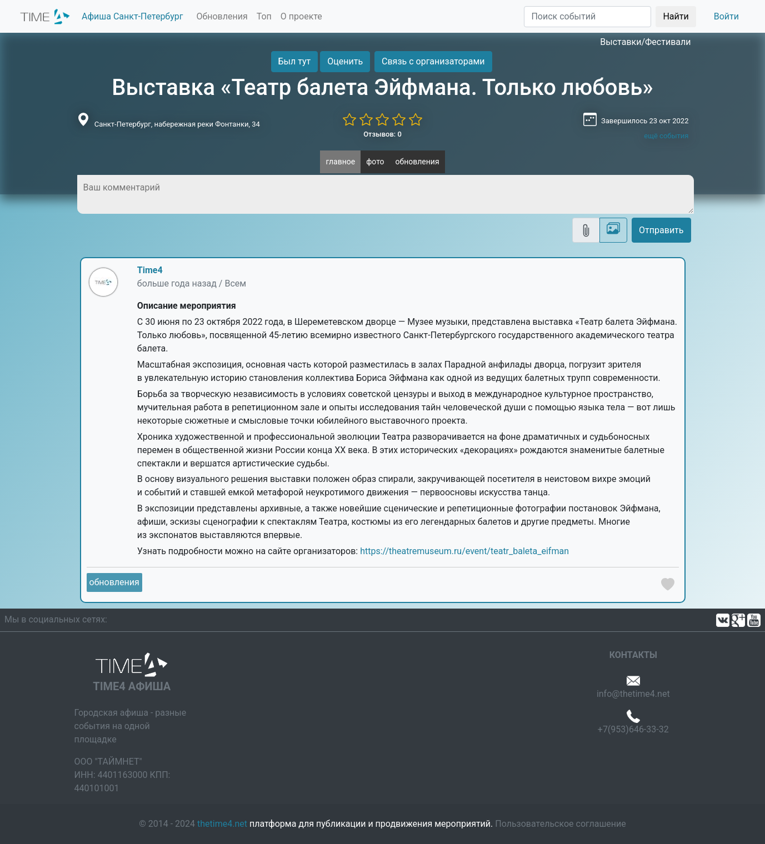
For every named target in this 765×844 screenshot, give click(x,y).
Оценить (345, 61)
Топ (264, 16)
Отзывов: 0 (382, 134)
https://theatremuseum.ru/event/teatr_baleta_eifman (464, 551)
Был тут (294, 61)
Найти (675, 16)
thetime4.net (222, 823)
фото (375, 161)
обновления (417, 161)
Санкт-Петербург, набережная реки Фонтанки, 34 (177, 124)
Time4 (150, 270)
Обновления (221, 16)
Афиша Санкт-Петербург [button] (132, 16)
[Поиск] (587, 16)
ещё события (666, 136)
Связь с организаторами (433, 61)
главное (340, 161)
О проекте (301, 16)
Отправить (661, 230)
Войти (726, 16)
